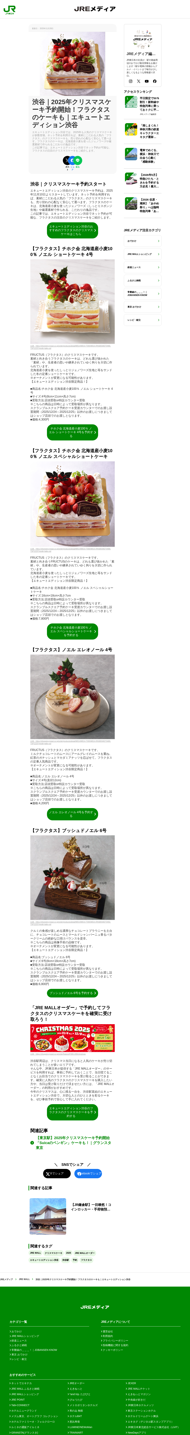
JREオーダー (76, 1383)
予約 (75, 1260)
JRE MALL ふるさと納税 (24, 1389)
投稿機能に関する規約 (114, 1345)
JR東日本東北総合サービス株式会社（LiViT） (153, 1427)
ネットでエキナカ (21, 1383)
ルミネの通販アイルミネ (24, 1427)
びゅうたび (75, 1400)
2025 (68, 1253)
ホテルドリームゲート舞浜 (142, 1416)
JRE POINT (17, 1400)
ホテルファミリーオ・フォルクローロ (32, 1422)
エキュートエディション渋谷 (44, 1260)
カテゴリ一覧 (18, 1321)
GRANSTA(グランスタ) (24, 1433)
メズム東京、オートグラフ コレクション (34, 1416)
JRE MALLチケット (138, 1389)
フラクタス (86, 1260)
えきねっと (75, 1389)
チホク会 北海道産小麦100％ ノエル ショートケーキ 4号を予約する (73, 432)
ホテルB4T (75, 1416)
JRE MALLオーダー (85, 1253)
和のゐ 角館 (75, 1411)
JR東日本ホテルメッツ (140, 1405)
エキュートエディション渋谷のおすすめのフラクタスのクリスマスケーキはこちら (73, 230)
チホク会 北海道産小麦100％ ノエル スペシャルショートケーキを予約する (73, 631)
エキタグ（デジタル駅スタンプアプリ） (150, 1422)
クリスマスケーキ (53, 1253)
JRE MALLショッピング (24, 1394)
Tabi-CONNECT (19, 1405)
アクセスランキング (138, 92)
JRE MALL (35, 1253)
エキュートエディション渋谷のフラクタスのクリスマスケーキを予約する (73, 1112)
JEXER (131, 1383)
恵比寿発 (74, 1422)
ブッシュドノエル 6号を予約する (73, 993)
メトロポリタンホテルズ (83, 1405)
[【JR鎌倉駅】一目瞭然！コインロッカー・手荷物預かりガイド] (72, 1216)
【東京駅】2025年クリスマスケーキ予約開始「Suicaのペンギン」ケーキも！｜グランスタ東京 (73, 1143)
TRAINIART (75, 1433)
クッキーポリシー (112, 1349)
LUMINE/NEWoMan (80, 1427)
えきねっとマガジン (138, 1394)
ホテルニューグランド (23, 1411)
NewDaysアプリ (136, 1433)
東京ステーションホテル (141, 1411)
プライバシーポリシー (114, 1340)
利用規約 (107, 1336)
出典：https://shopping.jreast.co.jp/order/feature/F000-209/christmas (58, 1054)
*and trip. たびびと (79, 1394)
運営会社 (107, 1331)
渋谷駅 (65, 1260)
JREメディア (6, 1279)
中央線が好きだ (136, 1400)
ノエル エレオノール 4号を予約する (73, 814)
